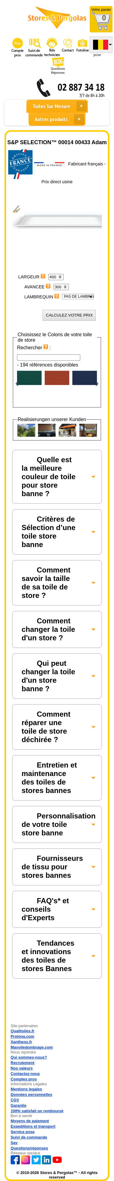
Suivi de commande (29, 1137)
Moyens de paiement (30, 1121)
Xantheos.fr (21, 1042)
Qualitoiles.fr (22, 1031)
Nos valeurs (22, 1068)
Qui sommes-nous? (29, 1057)
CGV (15, 1100)
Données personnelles (31, 1094)
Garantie (18, 1105)
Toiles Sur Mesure (60, 106)
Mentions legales (26, 1089)
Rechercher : (34, 347)
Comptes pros (24, 1079)
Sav (14, 1142)
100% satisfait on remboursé (37, 1111)
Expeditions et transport (33, 1126)
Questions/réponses (29, 1148)
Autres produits (59, 119)
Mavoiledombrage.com (32, 1047)
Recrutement (22, 1062)
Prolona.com (22, 1036)
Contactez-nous (25, 1073)
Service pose (23, 1132)
